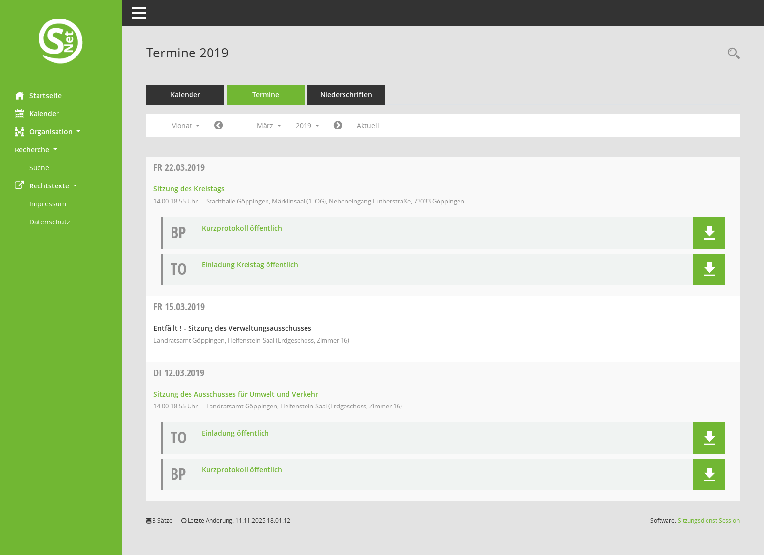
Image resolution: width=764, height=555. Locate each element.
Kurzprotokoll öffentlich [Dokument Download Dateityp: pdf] (242, 228)
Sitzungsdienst (709, 521)
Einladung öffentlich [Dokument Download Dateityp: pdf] (235, 433)
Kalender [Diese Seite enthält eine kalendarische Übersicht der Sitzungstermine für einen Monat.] (37, 113)
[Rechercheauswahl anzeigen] (731, 54)
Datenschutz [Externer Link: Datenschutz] (49, 221)
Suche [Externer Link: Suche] (39, 167)
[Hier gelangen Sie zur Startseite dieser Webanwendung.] (61, 42)
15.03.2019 (179, 306)
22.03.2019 (179, 167)
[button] (61, 132)
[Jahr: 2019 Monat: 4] (337, 125)
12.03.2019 (178, 372)
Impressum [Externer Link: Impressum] (47, 203)
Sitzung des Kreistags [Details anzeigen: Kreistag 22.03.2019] (189, 188)
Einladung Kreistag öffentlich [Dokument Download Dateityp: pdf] (250, 265)
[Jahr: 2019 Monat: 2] (218, 125)
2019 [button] (307, 125)
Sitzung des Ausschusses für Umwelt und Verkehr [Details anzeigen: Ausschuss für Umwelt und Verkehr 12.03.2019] (235, 394)
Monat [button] (185, 125)
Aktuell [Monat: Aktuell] (368, 125)
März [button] (269, 125)
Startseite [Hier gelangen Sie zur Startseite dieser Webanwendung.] (38, 95)
